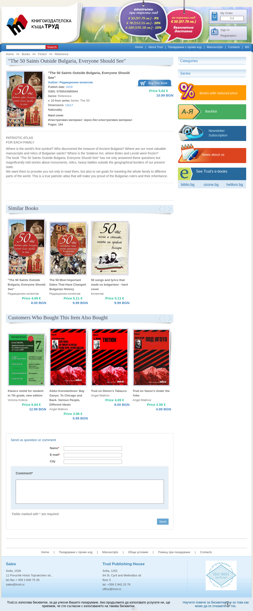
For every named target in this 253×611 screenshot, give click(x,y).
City (53, 461)
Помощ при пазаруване (174, 552)
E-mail (55, 454)
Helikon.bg (234, 185)
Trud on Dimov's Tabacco (109, 391)
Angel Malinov (58, 409)
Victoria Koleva (17, 400)
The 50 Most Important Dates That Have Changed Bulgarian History (67, 284)
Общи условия (138, 552)
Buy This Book (157, 83)
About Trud (155, 47)
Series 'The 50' (80, 100)
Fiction (42, 54)
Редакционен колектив (76, 82)
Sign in (225, 30)
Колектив (97, 293)
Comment (24, 473)
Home (139, 47)
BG (247, 47)
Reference (61, 54)
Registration (228, 35)
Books (26, 54)
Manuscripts (215, 47)
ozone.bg (211, 185)
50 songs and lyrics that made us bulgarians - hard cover (109, 284)
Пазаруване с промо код (185, 47)
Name (54, 448)
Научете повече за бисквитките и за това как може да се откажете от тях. (216, 604)
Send (162, 521)
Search (52, 47)
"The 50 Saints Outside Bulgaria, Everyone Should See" (26, 284)
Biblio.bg (188, 185)
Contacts (234, 47)
